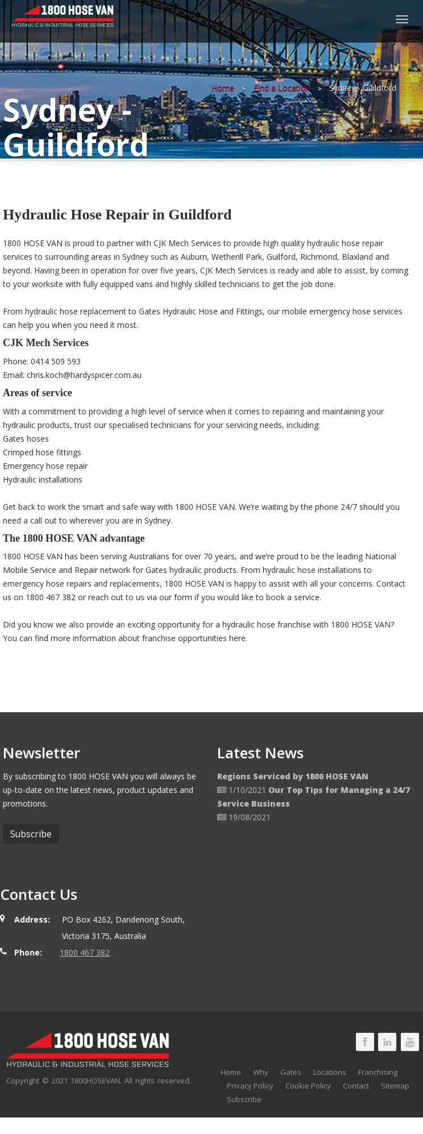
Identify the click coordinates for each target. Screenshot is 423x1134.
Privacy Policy (250, 1086)
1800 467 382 (85, 952)
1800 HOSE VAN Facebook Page (365, 1042)
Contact (356, 1086)
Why (260, 1072)
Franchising (377, 1072)
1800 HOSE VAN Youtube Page (410, 1042)
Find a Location (282, 87)
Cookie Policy (308, 1086)
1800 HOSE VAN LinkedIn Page (387, 1042)
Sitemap (395, 1086)
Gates (290, 1072)
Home (223, 87)
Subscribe (244, 1099)
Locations (329, 1072)
